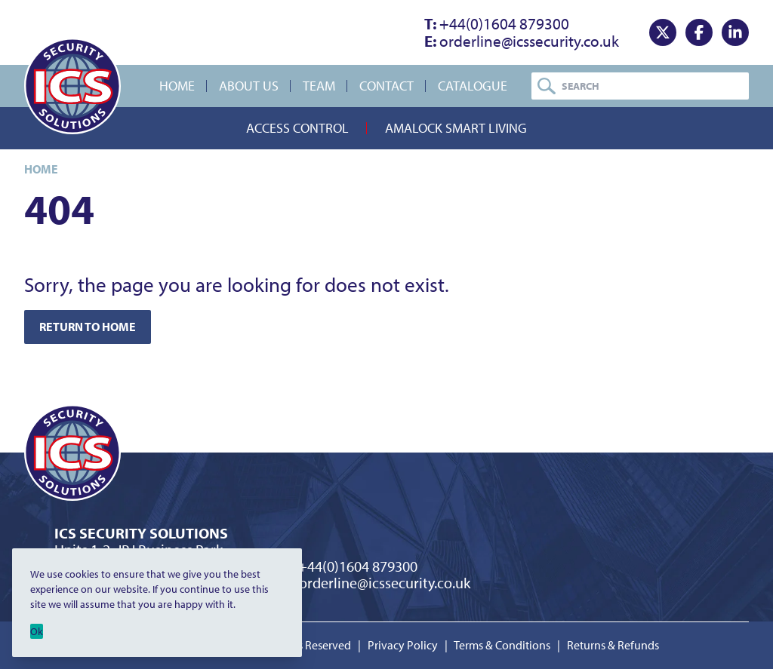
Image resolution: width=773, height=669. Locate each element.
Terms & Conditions (502, 644)
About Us (249, 85)
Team (319, 85)
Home (177, 85)
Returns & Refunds (613, 644)
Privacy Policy (403, 644)
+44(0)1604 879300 (496, 23)
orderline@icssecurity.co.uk (521, 41)
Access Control (297, 128)
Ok (36, 631)
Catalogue (472, 85)
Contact (386, 85)
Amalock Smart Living (456, 128)
